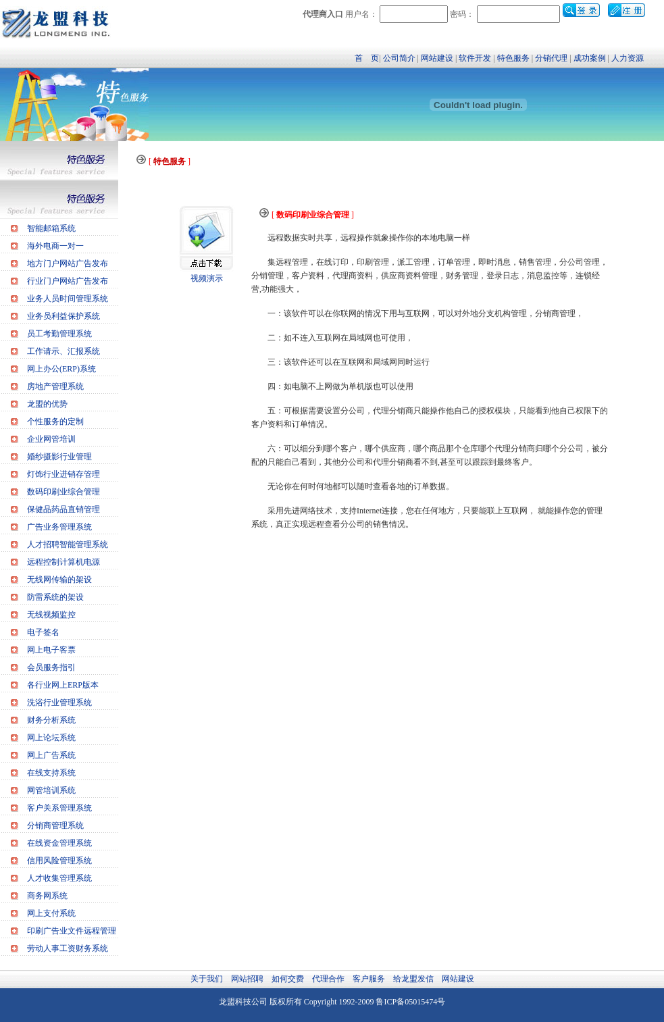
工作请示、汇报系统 (63, 351)
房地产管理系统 (55, 386)
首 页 (367, 58)
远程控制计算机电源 (63, 562)
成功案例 (589, 58)
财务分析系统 (51, 720)
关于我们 (206, 978)
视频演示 (206, 278)
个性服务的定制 (55, 421)
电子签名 (43, 632)
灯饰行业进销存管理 (63, 474)
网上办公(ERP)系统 (61, 369)
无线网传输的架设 (59, 579)
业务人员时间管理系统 (67, 298)
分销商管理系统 (55, 825)
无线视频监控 (51, 614)
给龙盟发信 (413, 978)
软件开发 (475, 58)
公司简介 (399, 58)
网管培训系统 (51, 790)
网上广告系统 (51, 755)
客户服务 (369, 978)
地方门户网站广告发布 (67, 263)
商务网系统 (47, 895)
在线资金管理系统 (59, 843)
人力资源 (627, 58)
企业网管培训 (51, 439)
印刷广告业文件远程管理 (71, 931)
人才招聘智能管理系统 (67, 544)
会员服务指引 (51, 667)
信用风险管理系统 (59, 860)
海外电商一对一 (55, 246)
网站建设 (437, 58)
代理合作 (328, 978)
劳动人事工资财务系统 (67, 948)
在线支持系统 (51, 772)
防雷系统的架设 (55, 597)
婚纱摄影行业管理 (59, 456)
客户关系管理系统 (59, 808)
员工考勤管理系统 (59, 333)
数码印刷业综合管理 (63, 491)
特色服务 (513, 58)
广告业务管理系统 (59, 527)
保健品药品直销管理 (63, 509)
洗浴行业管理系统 (59, 702)
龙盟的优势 (47, 404)
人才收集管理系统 (59, 878)
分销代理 (551, 58)
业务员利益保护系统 (63, 316)
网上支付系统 (51, 913)
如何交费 (288, 978)
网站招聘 (247, 978)
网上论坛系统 (51, 737)
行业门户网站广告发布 (67, 281)
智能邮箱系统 (51, 228)
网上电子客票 (51, 650)
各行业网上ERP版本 (63, 685)
